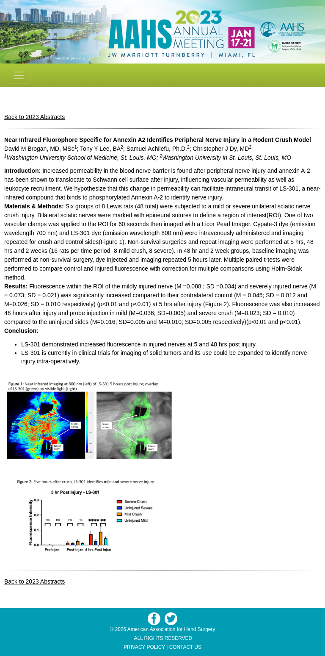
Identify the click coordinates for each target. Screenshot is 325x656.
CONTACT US (185, 647)
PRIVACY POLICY (144, 647)
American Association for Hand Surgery (171, 629)
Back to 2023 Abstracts (34, 116)
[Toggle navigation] (18, 75)
